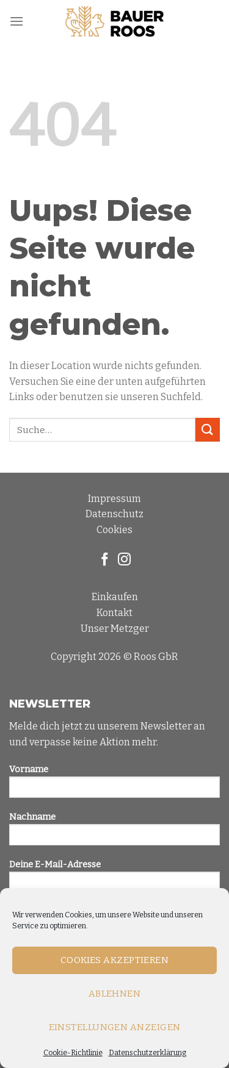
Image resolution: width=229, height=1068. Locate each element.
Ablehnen (115, 993)
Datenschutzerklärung (147, 1052)
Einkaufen (115, 597)
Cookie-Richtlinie (73, 1052)
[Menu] (16, 21)
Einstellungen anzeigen (115, 1027)
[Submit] (207, 430)
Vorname (114, 785)
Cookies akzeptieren (114, 960)
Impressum (114, 498)
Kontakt (114, 612)
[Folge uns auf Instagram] (124, 560)
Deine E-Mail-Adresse (114, 880)
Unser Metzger (115, 628)
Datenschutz (114, 514)
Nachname (114, 833)
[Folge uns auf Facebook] (104, 560)
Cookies (114, 530)
